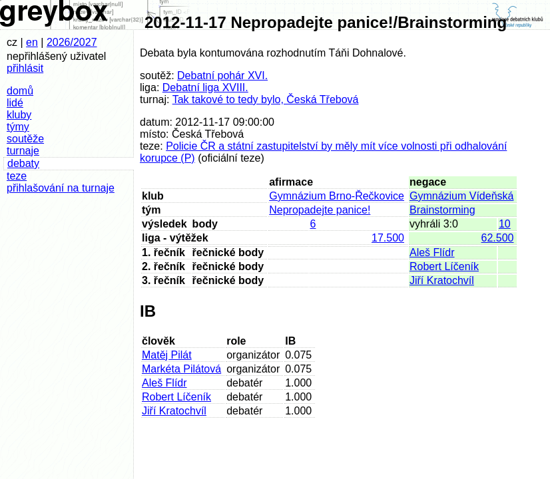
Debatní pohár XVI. (222, 75)
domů (20, 90)
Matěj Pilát (167, 355)
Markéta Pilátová (181, 369)
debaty (23, 163)
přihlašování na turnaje (61, 188)
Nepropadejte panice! (319, 210)
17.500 (388, 237)
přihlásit (25, 68)
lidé (15, 102)
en (32, 42)
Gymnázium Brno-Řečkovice (336, 196)
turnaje (23, 150)
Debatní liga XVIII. (205, 87)
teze (17, 176)
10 (505, 224)
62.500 (497, 237)
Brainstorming (442, 210)
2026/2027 (72, 42)
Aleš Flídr (432, 252)
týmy (18, 126)
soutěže (25, 138)
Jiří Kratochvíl (442, 280)
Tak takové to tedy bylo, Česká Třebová (265, 99)
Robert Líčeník (444, 266)
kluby (19, 114)
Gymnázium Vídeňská (462, 196)
